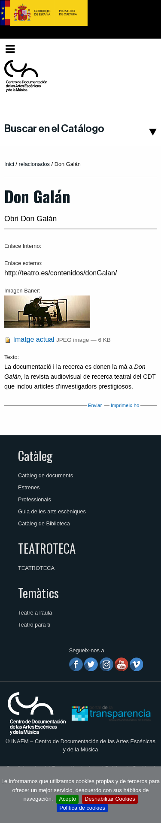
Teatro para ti (34, 624)
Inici (9, 164)
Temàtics (38, 593)
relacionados (34, 164)
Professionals (34, 499)
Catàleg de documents (45, 475)
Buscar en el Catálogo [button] (54, 129)
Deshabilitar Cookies (110, 799)
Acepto (67, 799)
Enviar (95, 405)
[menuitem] (142, 49)
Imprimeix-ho (125, 405)
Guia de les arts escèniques (52, 511)
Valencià (140, 48)
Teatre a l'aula (35, 612)
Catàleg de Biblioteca (44, 523)
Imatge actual (33, 339)
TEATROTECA (47, 548)
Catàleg (35, 455)
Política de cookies (82, 808)
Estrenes (29, 487)
